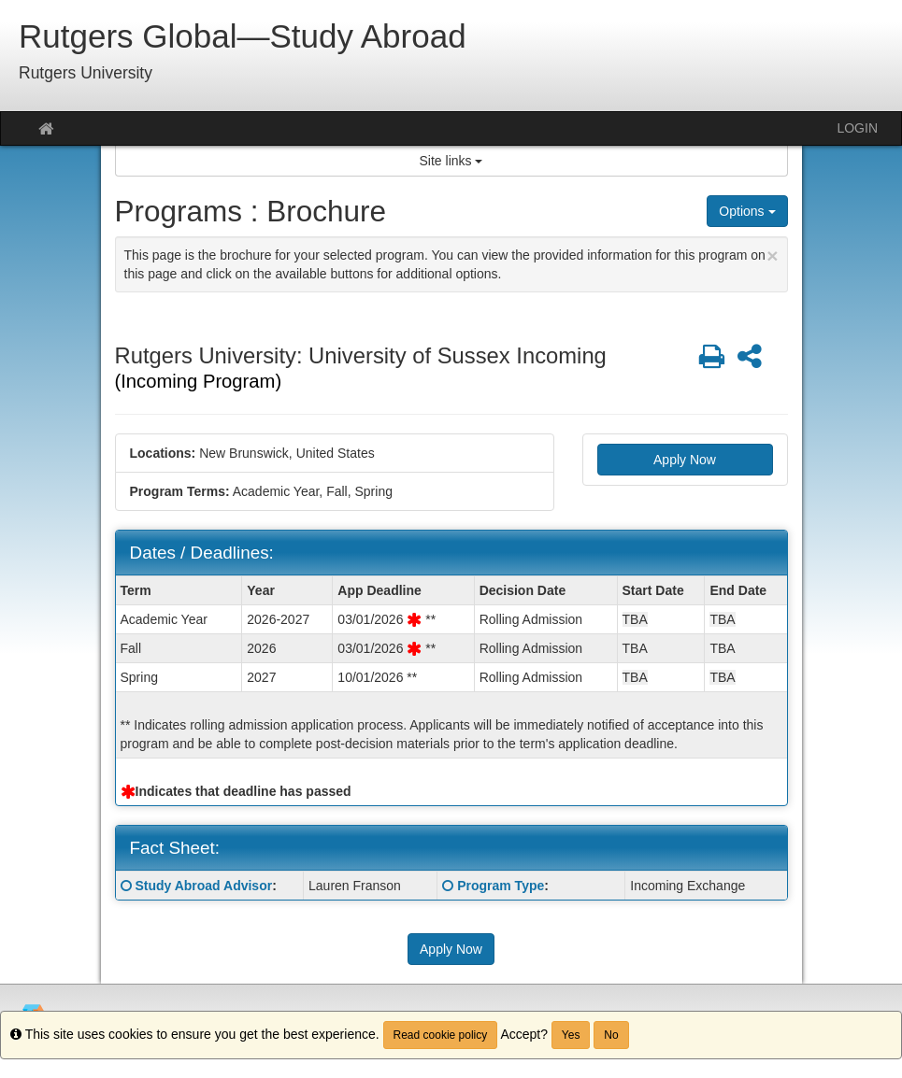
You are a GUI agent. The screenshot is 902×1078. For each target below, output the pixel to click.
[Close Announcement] (772, 255)
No (611, 1035)
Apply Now (684, 459)
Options (747, 211)
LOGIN (857, 128)
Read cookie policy (441, 1035)
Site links (451, 160)
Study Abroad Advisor (203, 885)
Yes (571, 1035)
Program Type (500, 885)
